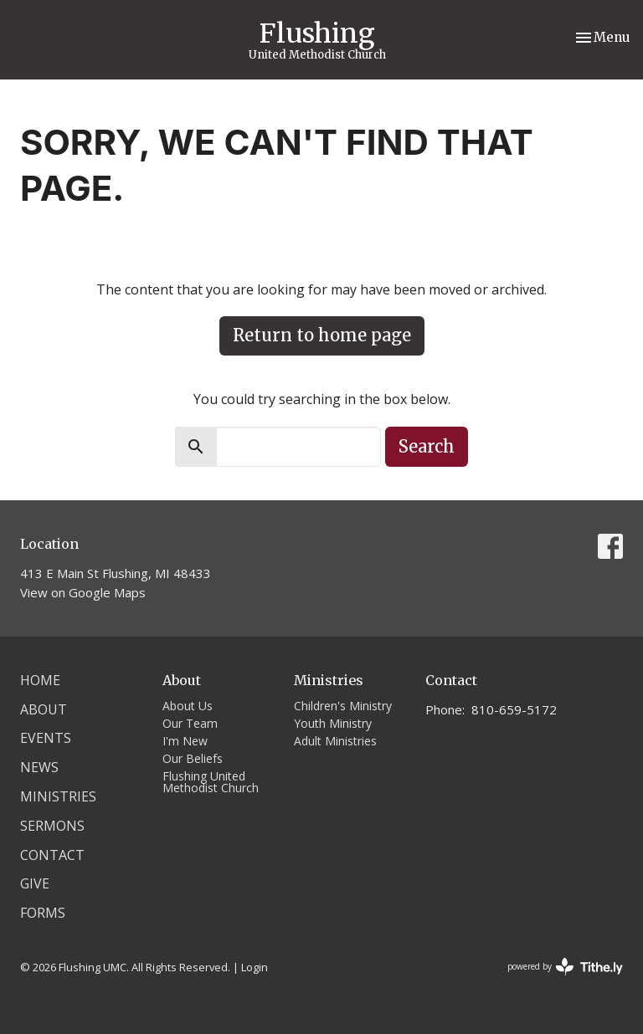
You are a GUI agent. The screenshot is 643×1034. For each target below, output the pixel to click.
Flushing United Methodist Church (210, 782)
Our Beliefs (192, 758)
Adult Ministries (335, 741)
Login (254, 967)
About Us (187, 706)
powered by (565, 967)
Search (427, 446)
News (39, 767)
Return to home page (322, 335)
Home (40, 680)
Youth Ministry (333, 723)
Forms (42, 912)
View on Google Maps (83, 592)
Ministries (58, 796)
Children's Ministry (343, 706)
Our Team (190, 723)
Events (45, 738)
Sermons (52, 825)
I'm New (185, 741)
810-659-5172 (514, 709)
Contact (52, 855)
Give (34, 883)
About (43, 709)
